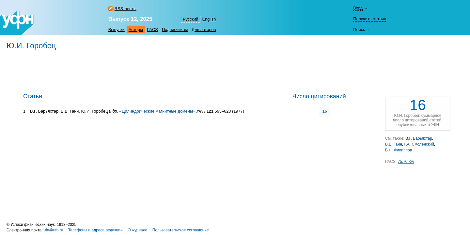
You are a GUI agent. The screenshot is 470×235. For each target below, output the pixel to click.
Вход (358, 8)
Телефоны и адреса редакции (95, 230)
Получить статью (369, 18)
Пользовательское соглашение (180, 230)
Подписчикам (175, 29)
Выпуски (116, 29)
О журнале (137, 230)
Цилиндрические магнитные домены (157, 111)
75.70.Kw (406, 161)
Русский (190, 19)
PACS (152, 29)
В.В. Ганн (393, 144)
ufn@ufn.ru (53, 230)
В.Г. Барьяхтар (418, 138)
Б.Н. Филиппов (398, 150)
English (209, 19)
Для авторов (204, 29)
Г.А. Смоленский (419, 144)
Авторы (136, 29)
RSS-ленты (125, 8)
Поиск (359, 29)
